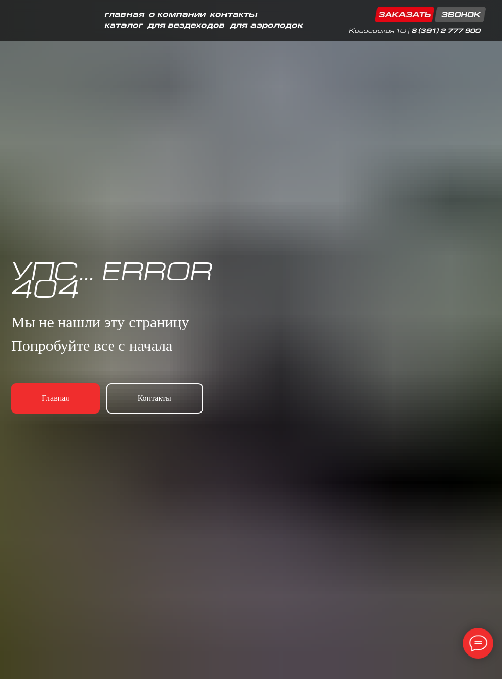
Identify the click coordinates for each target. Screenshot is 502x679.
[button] (430, 14)
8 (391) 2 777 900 (445, 31)
